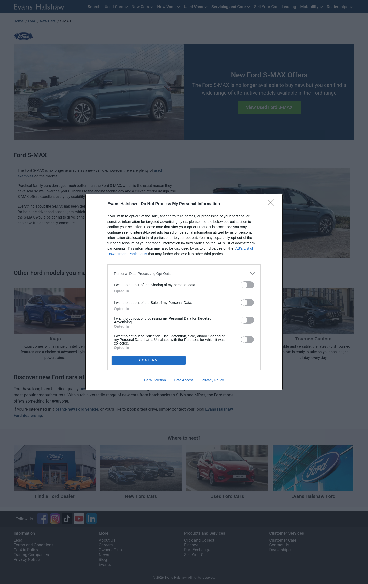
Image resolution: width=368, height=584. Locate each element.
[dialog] (184, 292)
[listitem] (184, 273)
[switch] (247, 284)
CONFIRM (148, 360)
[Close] (272, 204)
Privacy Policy (213, 380)
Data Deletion (155, 380)
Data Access (184, 380)
